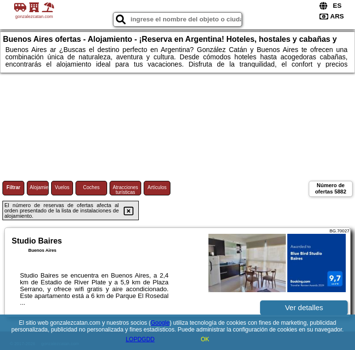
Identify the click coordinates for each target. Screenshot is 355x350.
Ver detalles (304, 307)
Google (159, 322)
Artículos (157, 187)
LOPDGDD (140, 339)
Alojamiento (39, 187)
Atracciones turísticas (125, 190)
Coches (91, 187)
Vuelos (62, 187)
